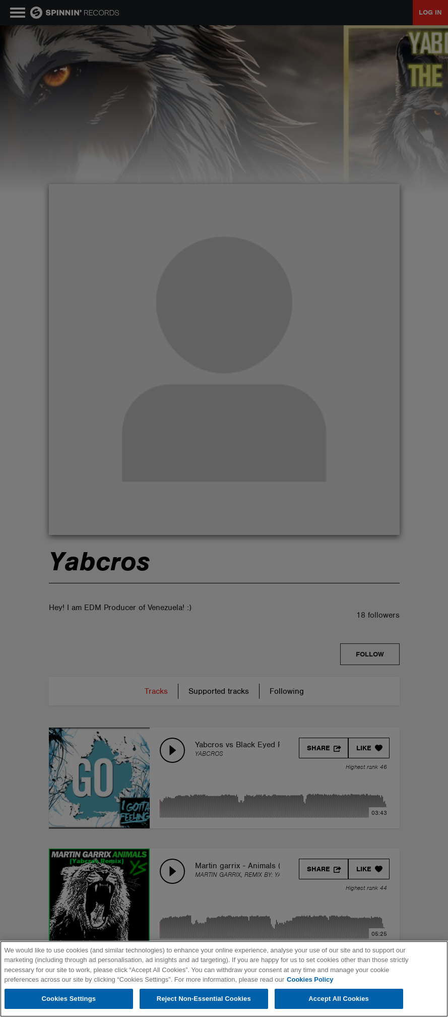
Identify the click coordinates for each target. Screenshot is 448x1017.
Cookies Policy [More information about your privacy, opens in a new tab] (310, 979)
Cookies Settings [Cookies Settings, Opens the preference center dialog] (69, 998)
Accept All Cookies (338, 998)
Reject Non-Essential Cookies (204, 998)
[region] (224, 979)
